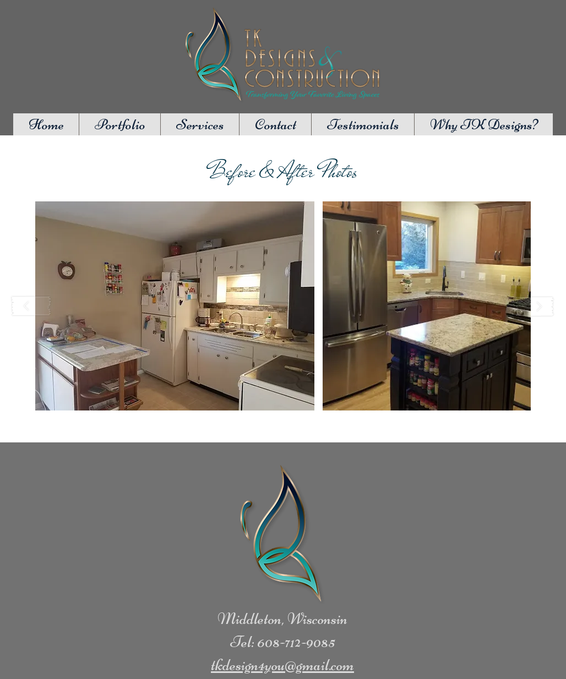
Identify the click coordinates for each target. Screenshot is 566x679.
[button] (174, 305)
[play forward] (535, 306)
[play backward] (31, 306)
